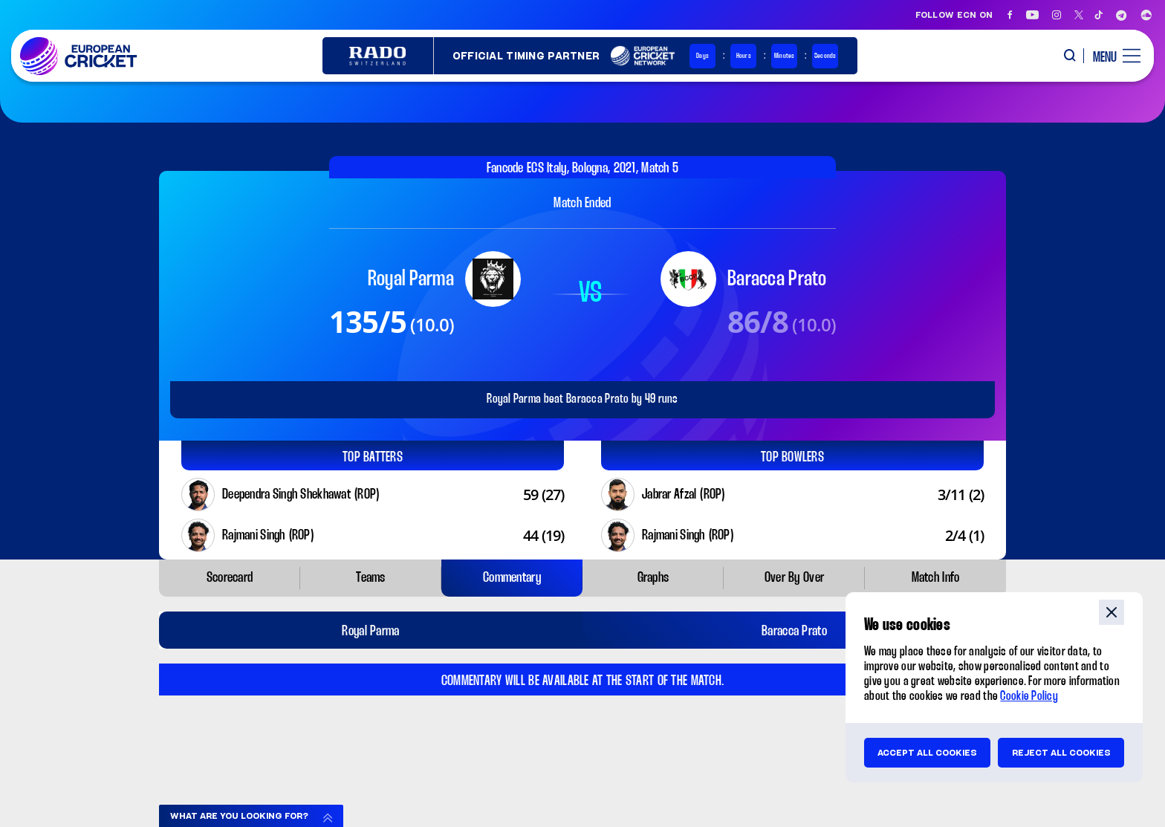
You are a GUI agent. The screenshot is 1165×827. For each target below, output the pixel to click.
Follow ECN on (954, 14)
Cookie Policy (1029, 696)
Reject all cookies (1061, 752)
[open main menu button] (1111, 56)
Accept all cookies (927, 752)
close (1111, 612)
